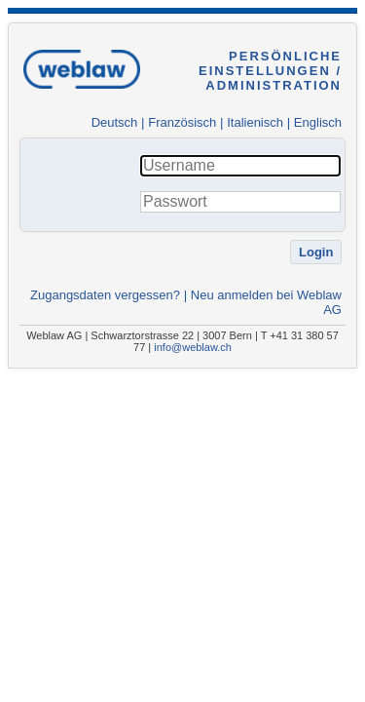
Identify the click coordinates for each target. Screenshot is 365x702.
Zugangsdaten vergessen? (105, 295)
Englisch (318, 122)
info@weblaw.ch (193, 347)
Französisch (182, 122)
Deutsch (114, 122)
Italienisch (255, 122)
